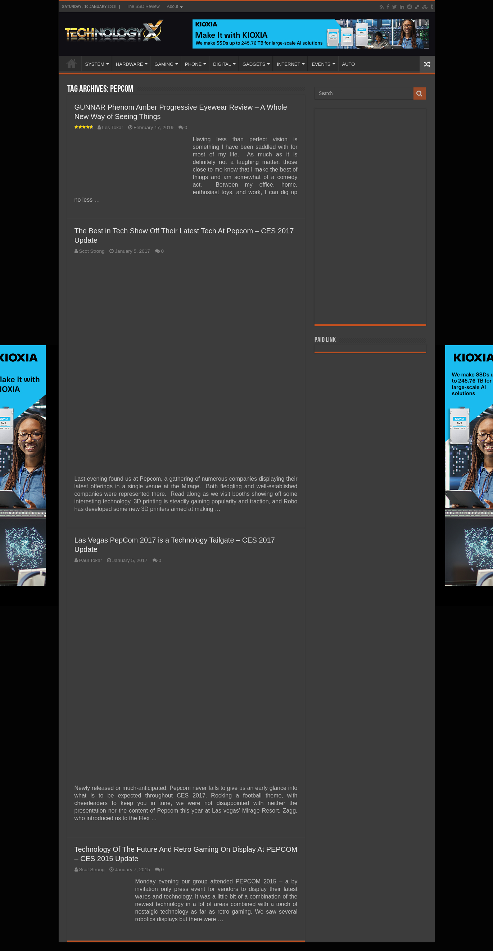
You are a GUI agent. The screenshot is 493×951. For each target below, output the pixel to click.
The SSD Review (143, 6)
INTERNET (288, 64)
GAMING (163, 64)
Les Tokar (112, 127)
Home (71, 63)
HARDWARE (129, 64)
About (172, 6)
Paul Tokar (90, 560)
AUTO (348, 64)
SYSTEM (94, 64)
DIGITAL (222, 64)
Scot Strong (92, 251)
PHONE (193, 64)
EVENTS (321, 64)
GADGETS (254, 64)
